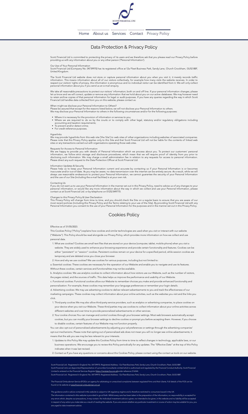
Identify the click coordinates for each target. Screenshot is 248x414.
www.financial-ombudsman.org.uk (85, 385)
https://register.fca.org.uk (107, 371)
